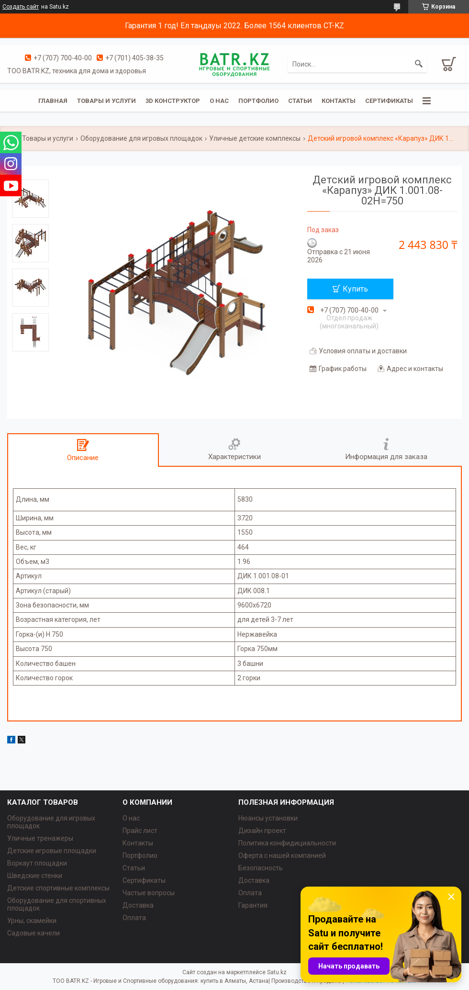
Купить (355, 288)
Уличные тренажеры (40, 838)
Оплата (134, 918)
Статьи (300, 100)
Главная (52, 100)
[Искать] (418, 64)
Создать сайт (20, 6)
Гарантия (253, 905)
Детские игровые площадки (51, 851)
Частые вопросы (149, 893)
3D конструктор (172, 100)
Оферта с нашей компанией (282, 855)
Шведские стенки (34, 875)
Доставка (138, 905)
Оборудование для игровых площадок (141, 138)
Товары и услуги (106, 100)
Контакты (339, 100)
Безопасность (260, 868)
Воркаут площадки (37, 863)
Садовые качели (33, 933)
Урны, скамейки (31, 920)
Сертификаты (389, 100)
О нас (219, 100)
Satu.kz (277, 972)
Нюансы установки (268, 818)
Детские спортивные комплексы (58, 888)
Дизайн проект (262, 830)
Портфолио (258, 100)
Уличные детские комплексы (255, 138)
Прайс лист (140, 830)
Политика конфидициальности (287, 843)
